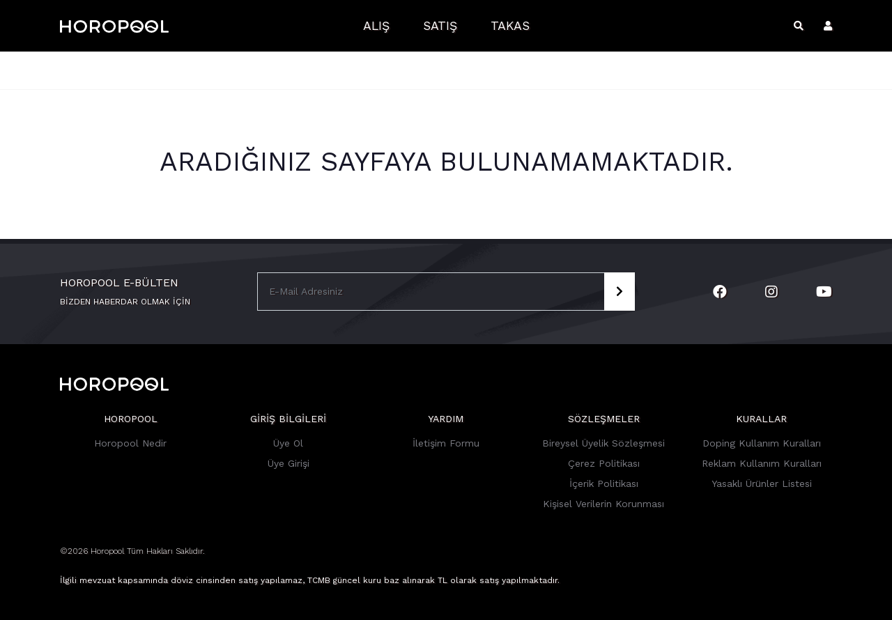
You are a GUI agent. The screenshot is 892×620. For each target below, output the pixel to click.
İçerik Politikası (603, 483)
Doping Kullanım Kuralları (761, 443)
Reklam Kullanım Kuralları (762, 463)
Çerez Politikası (604, 463)
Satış (440, 26)
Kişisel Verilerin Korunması (603, 503)
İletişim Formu (446, 443)
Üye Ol (288, 443)
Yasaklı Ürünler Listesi (762, 483)
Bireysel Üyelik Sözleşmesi (603, 443)
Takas (510, 26)
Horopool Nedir (130, 443)
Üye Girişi (288, 463)
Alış (376, 26)
